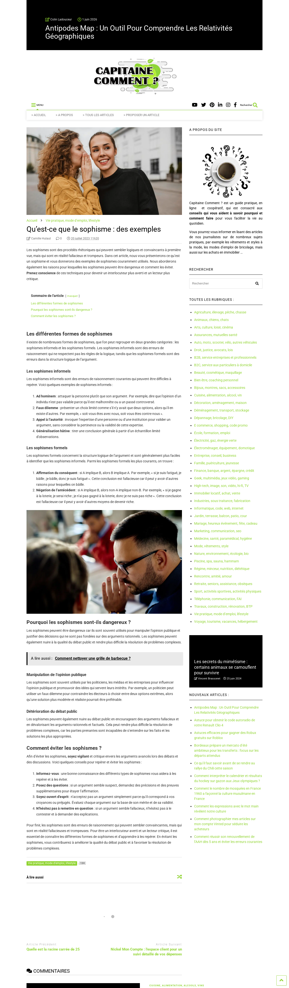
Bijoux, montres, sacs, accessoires (219, 388)
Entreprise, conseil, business (215, 455)
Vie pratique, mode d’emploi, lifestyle (221, 614)
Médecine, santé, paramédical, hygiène (223, 538)
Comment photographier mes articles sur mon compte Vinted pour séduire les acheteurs (225, 824)
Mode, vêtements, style (211, 546)
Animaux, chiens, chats (211, 320)
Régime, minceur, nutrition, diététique (221, 569)
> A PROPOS (64, 115)
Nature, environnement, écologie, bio (221, 554)
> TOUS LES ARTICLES (98, 115)
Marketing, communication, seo (217, 531)
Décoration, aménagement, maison (220, 403)
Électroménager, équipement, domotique (224, 448)
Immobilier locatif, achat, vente (217, 493)
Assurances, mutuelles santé (215, 335)
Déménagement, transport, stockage (221, 410)
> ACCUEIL (38, 115)
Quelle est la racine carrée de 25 (53, 949)
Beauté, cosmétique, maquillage (218, 373)
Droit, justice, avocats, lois (213, 350)
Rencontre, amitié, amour (213, 576)
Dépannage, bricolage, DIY (213, 418)
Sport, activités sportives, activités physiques (227, 591)
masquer (72, 296)
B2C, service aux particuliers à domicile (223, 365)
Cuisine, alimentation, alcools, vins (176, 985)
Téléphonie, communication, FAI (218, 599)
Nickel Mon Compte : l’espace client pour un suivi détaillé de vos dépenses (146, 951)
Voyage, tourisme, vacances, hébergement (226, 621)
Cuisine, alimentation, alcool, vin (218, 395)
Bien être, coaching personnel (216, 380)
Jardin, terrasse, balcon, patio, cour (220, 516)
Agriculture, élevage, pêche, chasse (220, 312)
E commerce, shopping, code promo (221, 425)
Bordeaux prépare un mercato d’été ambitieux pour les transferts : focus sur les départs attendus (226, 750)
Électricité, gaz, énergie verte (215, 440)
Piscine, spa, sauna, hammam (216, 561)
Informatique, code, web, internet (219, 508)
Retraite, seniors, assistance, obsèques (223, 584)
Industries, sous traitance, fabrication (222, 501)
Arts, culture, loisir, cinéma (213, 327)
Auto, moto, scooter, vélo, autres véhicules (225, 342)
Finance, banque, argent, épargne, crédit (224, 471)
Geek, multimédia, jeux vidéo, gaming (221, 478)
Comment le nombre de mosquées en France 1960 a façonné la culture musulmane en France (227, 794)
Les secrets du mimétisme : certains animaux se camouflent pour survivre (225, 667)
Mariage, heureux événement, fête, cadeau (225, 523)
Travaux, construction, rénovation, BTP (223, 606)
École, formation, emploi (212, 433)
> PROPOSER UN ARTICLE (141, 115)
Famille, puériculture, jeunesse (216, 463)
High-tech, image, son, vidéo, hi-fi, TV (221, 486)
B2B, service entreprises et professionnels (225, 357)
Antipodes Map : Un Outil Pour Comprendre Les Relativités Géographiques (138, 32)
